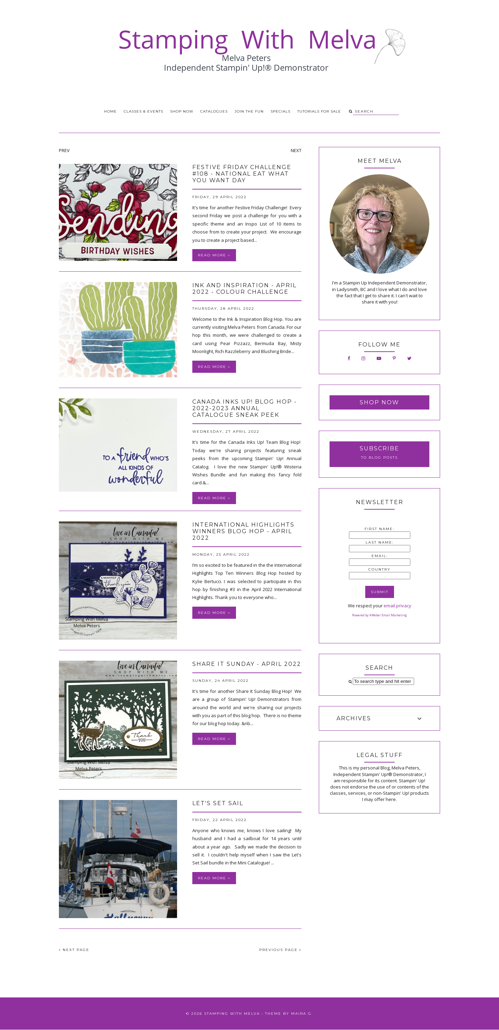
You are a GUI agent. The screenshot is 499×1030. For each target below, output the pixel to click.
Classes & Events (143, 111)
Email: (379, 556)
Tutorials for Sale (319, 111)
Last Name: (380, 542)
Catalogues (214, 111)
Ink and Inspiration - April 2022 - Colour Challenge (244, 288)
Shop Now (181, 111)
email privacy (397, 605)
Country (379, 569)
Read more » (214, 255)
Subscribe (379, 448)
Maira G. (302, 1013)
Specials (280, 111)
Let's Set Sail (217, 803)
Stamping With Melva (232, 1013)
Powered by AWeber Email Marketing (379, 615)
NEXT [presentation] (296, 150)
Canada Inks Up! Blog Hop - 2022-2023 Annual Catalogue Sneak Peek (244, 408)
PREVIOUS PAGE (280, 950)
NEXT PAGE (74, 950)
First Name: (379, 529)
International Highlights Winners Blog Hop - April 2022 (243, 531)
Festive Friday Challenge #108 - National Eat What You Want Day (241, 174)
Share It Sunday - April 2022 (246, 664)
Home (110, 111)
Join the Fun (249, 111)
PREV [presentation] (64, 150)
